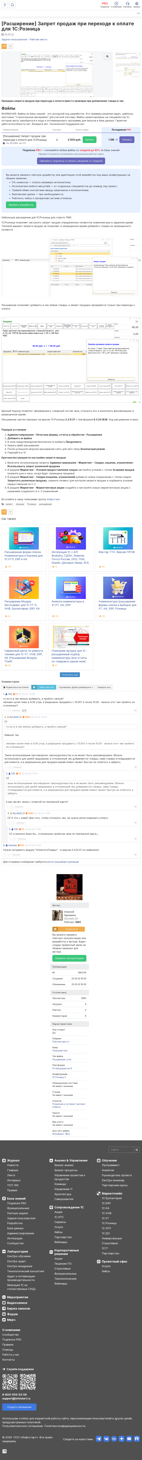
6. (4, 845)
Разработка (14, 1223)
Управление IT (63, 1189)
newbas (12, 845)
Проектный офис (114, 1261)
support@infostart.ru (16, 1398)
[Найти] (137, 1150)
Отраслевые (62, 1268)
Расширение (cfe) (62, 1059)
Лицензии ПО (63, 1263)
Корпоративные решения (66, 1252)
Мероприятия (17, 1297)
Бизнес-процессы (65, 1170)
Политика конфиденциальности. (65, 1426)
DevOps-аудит (16, 1261)
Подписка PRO (16, 1203)
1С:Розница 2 (59, 1077)
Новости (12, 1165)
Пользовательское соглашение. (23, 1426)
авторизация (71, 861)
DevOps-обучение (19, 1256)
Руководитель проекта (117, 1175)
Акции (58, 1212)
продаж (20, 504)
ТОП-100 (12, 1185)
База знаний (16, 1198)
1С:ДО (106, 1233)
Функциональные (18, 1208)
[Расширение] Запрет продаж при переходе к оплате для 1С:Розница (67, 26)
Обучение (109, 1160)
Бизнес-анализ (63, 1165)
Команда (60, 1184)
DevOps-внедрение (19, 1266)
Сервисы (60, 1222)
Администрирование (20, 1233)
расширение (45, 504)
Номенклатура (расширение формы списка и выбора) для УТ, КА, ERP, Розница (117, 605)
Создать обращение (19, 1407)
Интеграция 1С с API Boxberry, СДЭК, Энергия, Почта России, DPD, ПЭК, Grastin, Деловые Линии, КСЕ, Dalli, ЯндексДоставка (71, 559)
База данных (15, 1228)
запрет (9, 504)
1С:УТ (105, 1218)
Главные (12, 1170)
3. (7, 773)
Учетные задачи (17, 1213)
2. (5, 716)
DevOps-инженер (113, 1180)
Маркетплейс (112, 1193)
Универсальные (112, 1238)
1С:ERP (106, 1203)
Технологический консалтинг (25, 1271)
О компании (11, 1330)
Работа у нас (10, 1354)
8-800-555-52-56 (14, 1394)
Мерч (11, 1320)
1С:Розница (109, 1223)
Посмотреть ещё (70, 675)
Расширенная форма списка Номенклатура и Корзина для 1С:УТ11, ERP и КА (23, 555)
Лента (11, 1175)
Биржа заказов (18, 1308)
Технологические (65, 1278)
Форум (12, 1314)
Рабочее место (60, 1041)
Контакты (8, 1359)
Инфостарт (53, 499)
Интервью (14, 1180)
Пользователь (60, 1050)
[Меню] (5, 5)
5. (10, 829)
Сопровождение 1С (69, 1207)
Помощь (7, 1349)
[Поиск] (12, 5)
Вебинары (60, 1242)
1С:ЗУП (106, 1228)
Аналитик (108, 1170)
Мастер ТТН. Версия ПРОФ (117, 552)
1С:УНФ (106, 1213)
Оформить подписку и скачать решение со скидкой (71, 160)
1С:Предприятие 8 (62, 1068)
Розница (31, 504)
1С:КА (105, 1208)
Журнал (13, 1160)
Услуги (58, 1227)
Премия (12, 1190)
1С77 (105, 1248)
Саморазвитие (63, 1199)
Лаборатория (17, 1251)
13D (10, 694)
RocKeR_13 (16, 716)
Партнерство (63, 1237)
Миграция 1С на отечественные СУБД (21, 1287)
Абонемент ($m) (61, 1133)
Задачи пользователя (21, 1218)
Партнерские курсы (115, 1185)
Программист (111, 1165)
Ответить (16, 710)
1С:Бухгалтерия (112, 1198)
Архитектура (62, 1194)
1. (4, 694)
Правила (7, 1344)
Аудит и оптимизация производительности (21, 1278)
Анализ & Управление (71, 1160)
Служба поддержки (20, 1369)
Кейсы (58, 1232)
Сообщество (15, 1243)
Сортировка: (76, 687)
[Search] (124, 1150)
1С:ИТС (59, 1217)
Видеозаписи (17, 1303)
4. (8, 813)
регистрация (54, 861)
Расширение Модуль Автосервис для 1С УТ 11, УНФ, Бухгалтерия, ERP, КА (22, 605)
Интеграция (14, 1238)
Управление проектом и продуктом (69, 1177)
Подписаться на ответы (16, 687)
